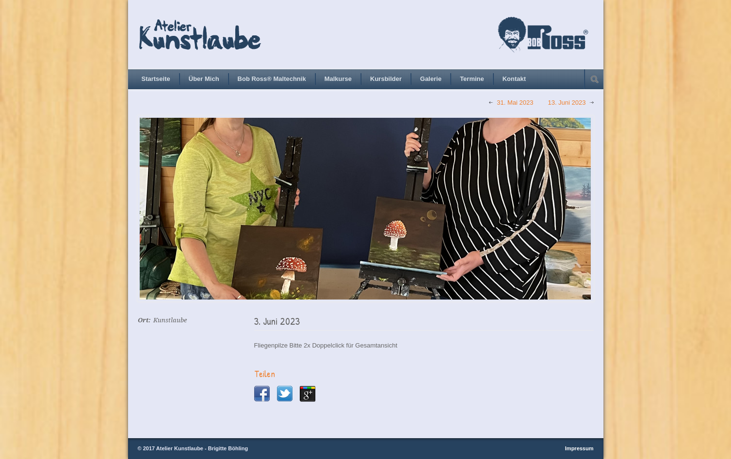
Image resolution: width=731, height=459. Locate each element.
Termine (472, 78)
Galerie (430, 78)
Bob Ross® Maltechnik (272, 78)
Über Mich (204, 78)
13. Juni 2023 (566, 102)
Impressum (579, 448)
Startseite (156, 78)
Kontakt (514, 78)
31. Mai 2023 (515, 102)
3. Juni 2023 (277, 321)
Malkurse (338, 78)
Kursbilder (386, 78)
